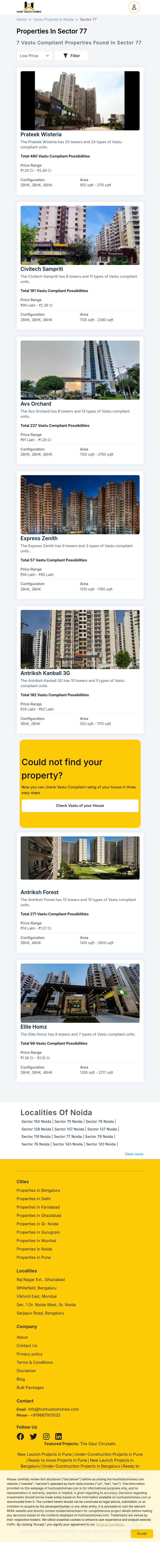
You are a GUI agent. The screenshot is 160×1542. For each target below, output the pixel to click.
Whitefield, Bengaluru (37, 1287)
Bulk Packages (30, 1387)
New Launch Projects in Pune (44, 1454)
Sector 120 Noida (101, 1144)
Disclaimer (26, 1370)
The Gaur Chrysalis (98, 1443)
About (22, 1337)
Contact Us (27, 1345)
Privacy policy (30, 1353)
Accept (142, 1533)
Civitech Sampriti (42, 269)
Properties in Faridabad (38, 1207)
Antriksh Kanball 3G (45, 673)
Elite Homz (34, 1027)
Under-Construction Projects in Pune (108, 1454)
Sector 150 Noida (36, 1121)
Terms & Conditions (109, 1524)
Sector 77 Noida (68, 1136)
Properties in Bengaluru (38, 1190)
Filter (71, 55)
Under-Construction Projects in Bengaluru (81, 1466)
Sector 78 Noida (99, 1136)
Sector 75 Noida (69, 1121)
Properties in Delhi (34, 1198)
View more (134, 1154)
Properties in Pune (34, 1257)
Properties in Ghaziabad (39, 1215)
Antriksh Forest (40, 892)
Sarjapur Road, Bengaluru (40, 1313)
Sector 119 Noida (36, 1136)
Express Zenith (39, 538)
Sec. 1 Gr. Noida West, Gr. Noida (46, 1304)
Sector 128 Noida (36, 1129)
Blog (21, 1379)
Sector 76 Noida (36, 1144)
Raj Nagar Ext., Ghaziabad (41, 1279)
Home (22, 19)
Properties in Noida (34, 1249)
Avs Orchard (36, 404)
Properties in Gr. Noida (38, 1223)
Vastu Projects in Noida (53, 19)
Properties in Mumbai (36, 1240)
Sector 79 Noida (100, 1121)
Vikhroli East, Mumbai (37, 1296)
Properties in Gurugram (38, 1232)
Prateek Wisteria (41, 134)
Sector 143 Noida (68, 1144)
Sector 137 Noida (102, 1129)
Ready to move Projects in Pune (57, 1460)
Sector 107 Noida (69, 1129)
